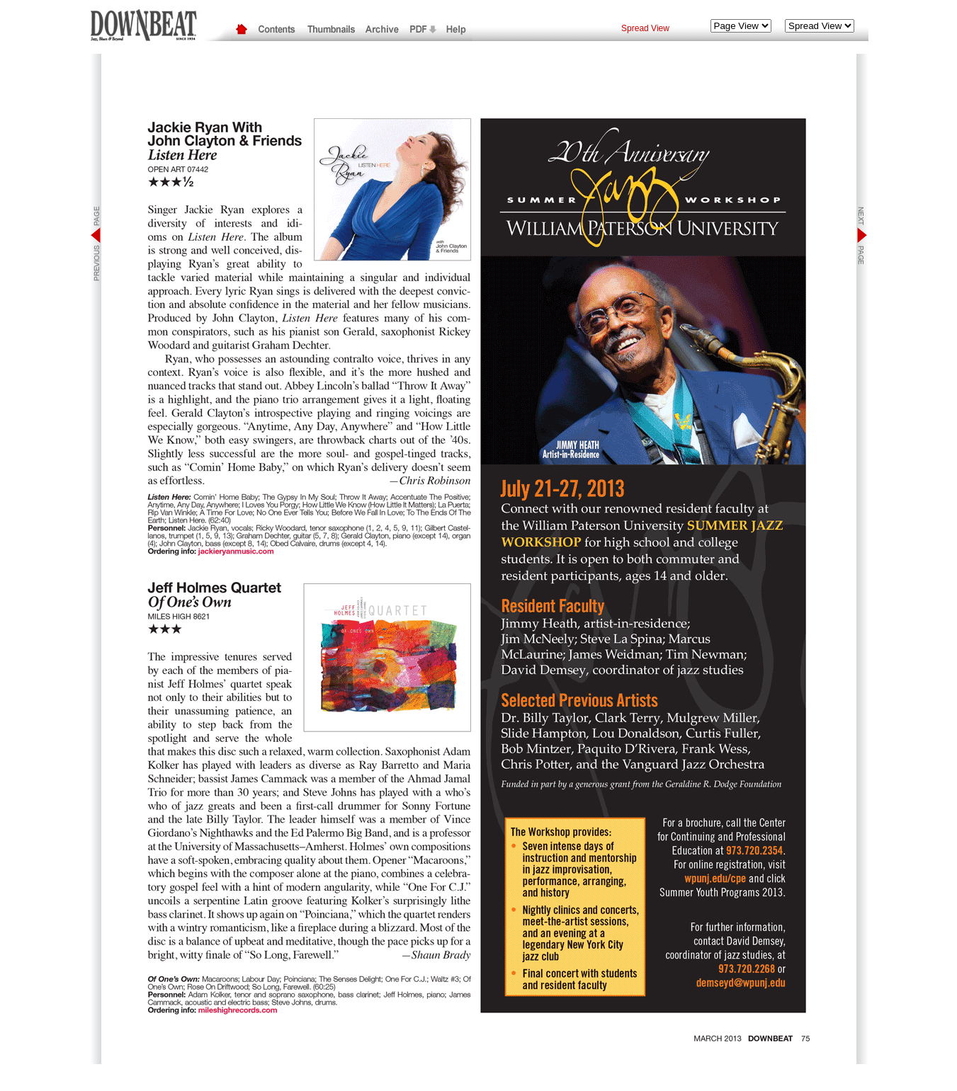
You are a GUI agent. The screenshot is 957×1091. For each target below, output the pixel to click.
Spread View (645, 28)
